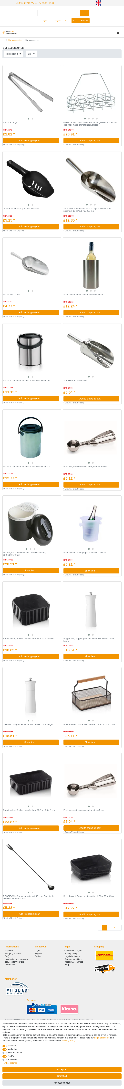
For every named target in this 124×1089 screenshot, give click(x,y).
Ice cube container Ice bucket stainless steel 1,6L (27, 380)
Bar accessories (14, 40)
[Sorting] (13, 54)
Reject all (62, 1076)
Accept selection (62, 1082)
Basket (38, 956)
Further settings (9, 1063)
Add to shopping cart (37, 140)
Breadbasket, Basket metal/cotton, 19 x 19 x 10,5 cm (28, 638)
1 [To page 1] (104, 927)
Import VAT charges (73, 962)
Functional (13, 1059)
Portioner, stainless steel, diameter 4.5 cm (83, 810)
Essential (12, 1045)
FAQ (7, 956)
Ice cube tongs (10, 122)
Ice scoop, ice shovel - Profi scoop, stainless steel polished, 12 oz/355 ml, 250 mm (87, 209)
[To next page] (119, 927)
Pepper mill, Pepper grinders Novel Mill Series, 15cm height (88, 639)
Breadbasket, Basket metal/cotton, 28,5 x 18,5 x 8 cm (29, 810)
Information (10, 964)
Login (37, 950)
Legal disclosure (72, 956)
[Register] (56, 20)
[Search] (84, 13)
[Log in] (43, 20)
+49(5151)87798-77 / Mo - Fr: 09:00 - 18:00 (34, 3)
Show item (40, 570)
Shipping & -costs (13, 953)
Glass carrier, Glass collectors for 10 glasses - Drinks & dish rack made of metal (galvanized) (90, 123)
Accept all (62, 1069)
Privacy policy (70, 953)
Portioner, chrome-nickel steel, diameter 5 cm (85, 466)
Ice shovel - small (11, 294)
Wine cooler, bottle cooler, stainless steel (83, 294)
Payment (9, 950)
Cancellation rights (73, 950)
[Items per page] (31, 54)
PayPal (11, 1056)
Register (39, 953)
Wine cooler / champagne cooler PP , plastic (84, 552)
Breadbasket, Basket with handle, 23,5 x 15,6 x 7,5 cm (89, 724)
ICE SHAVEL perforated (75, 380)
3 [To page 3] (114, 927)
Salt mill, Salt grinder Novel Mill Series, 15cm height (28, 724)
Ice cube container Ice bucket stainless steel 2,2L (27, 466)
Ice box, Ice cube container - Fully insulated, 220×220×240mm (24, 553)
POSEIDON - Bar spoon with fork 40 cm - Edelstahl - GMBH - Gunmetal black (28, 897)
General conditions (73, 959)
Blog (66, 964)
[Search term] (58, 13)
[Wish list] (67, 20)
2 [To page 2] (109, 927)
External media (15, 1052)
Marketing (12, 1049)
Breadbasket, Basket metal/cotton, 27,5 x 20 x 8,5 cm (89, 896)
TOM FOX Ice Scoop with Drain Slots (21, 208)
